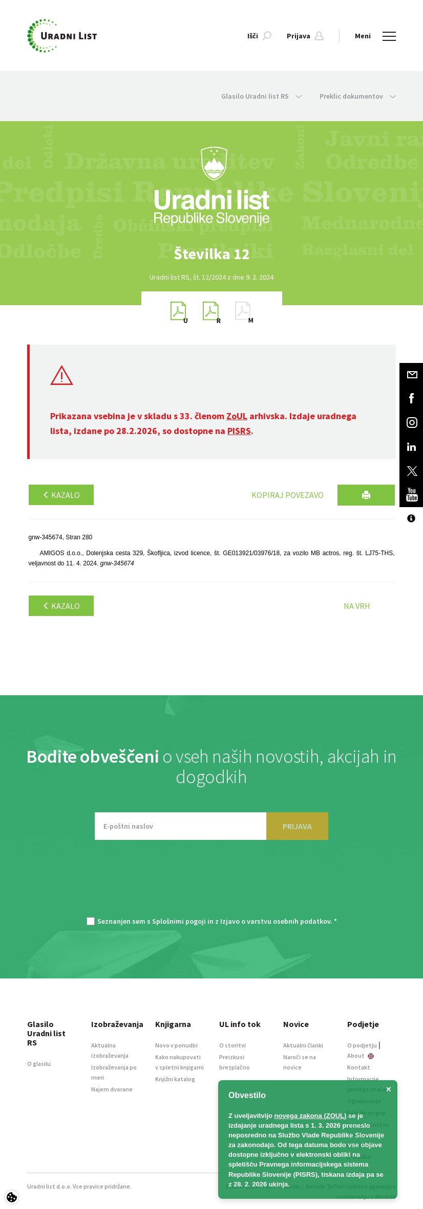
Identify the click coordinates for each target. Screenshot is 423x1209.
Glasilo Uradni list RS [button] (261, 96)
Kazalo (61, 495)
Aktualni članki (303, 1045)
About (360, 1055)
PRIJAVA (297, 826)
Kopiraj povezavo (287, 495)
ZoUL (236, 416)
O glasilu (39, 1063)
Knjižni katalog (175, 1079)
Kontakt (358, 1067)
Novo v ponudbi (176, 1045)
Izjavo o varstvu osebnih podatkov (275, 921)
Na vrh (357, 606)
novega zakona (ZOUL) (310, 1116)
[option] (211, 253)
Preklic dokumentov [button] (358, 96)
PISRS (239, 431)
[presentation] (211, 883)
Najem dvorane (112, 1089)
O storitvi (232, 1045)
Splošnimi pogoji (179, 921)
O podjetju (362, 1045)
